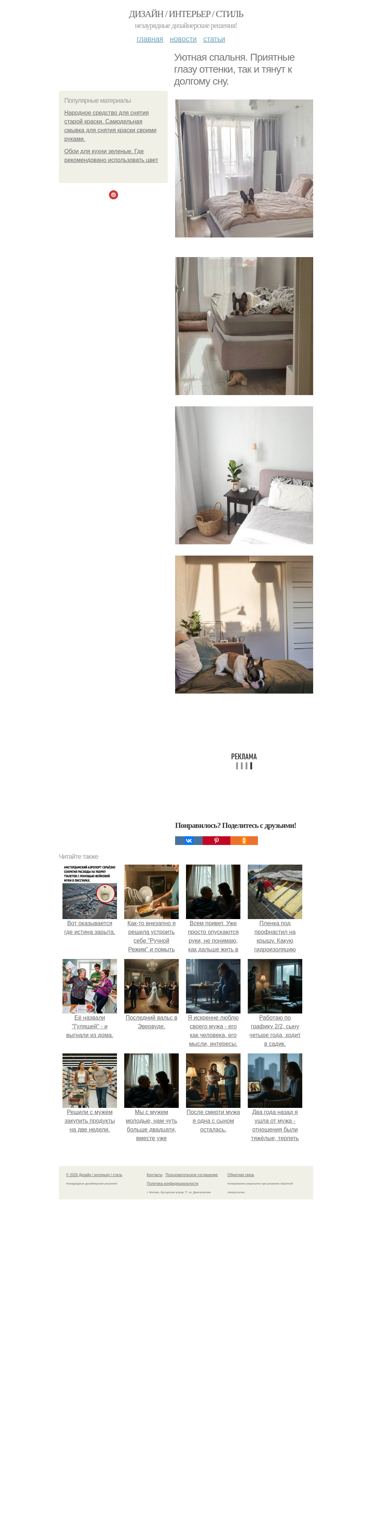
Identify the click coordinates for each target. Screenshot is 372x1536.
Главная (150, 39)
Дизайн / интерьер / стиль (186, 14)
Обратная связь (240, 1175)
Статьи (214, 39)
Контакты (154, 1175)
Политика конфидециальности (172, 1184)
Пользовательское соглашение (192, 1175)
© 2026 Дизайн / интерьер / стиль (94, 1175)
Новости (183, 39)
